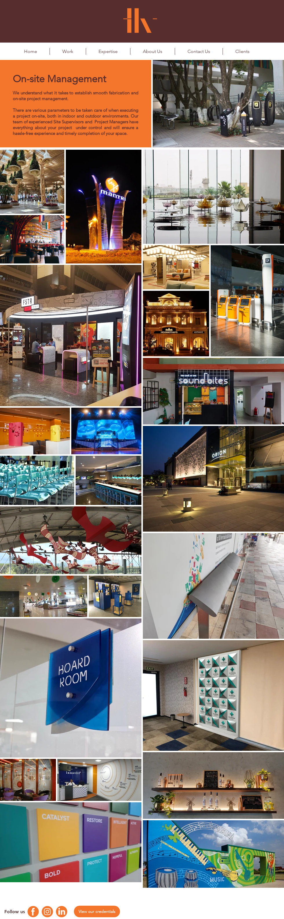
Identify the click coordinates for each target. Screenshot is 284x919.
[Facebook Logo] (33, 911)
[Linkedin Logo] (61, 911)
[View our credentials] (97, 911)
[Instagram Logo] (47, 911)
